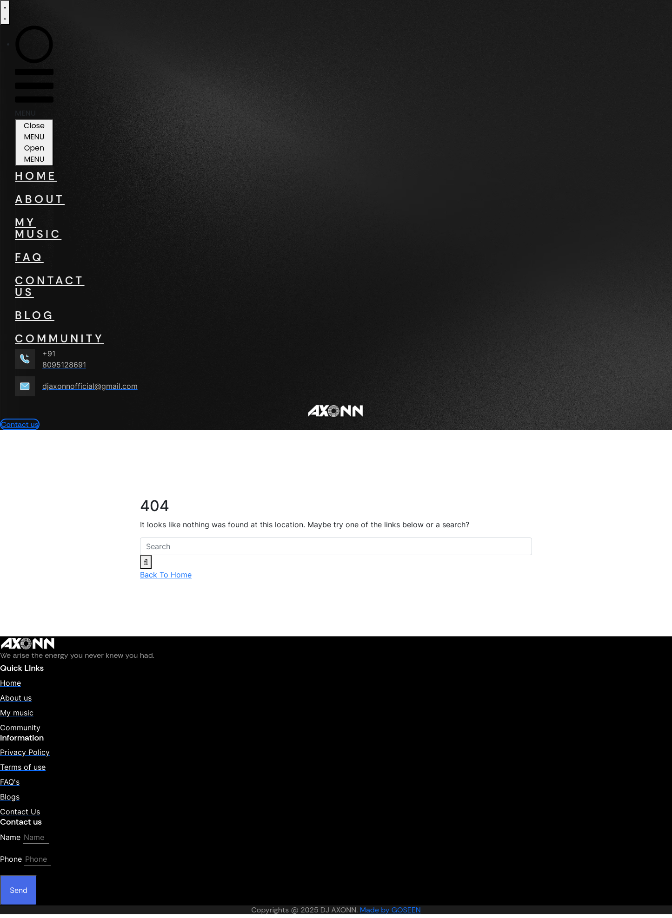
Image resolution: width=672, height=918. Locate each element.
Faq (29, 257)
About (34, 199)
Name (10, 837)
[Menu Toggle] (5, 12)
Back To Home (166, 574)
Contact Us (34, 286)
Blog (34, 315)
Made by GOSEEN (390, 910)
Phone (11, 859)
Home (34, 176)
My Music (34, 228)
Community (34, 338)
